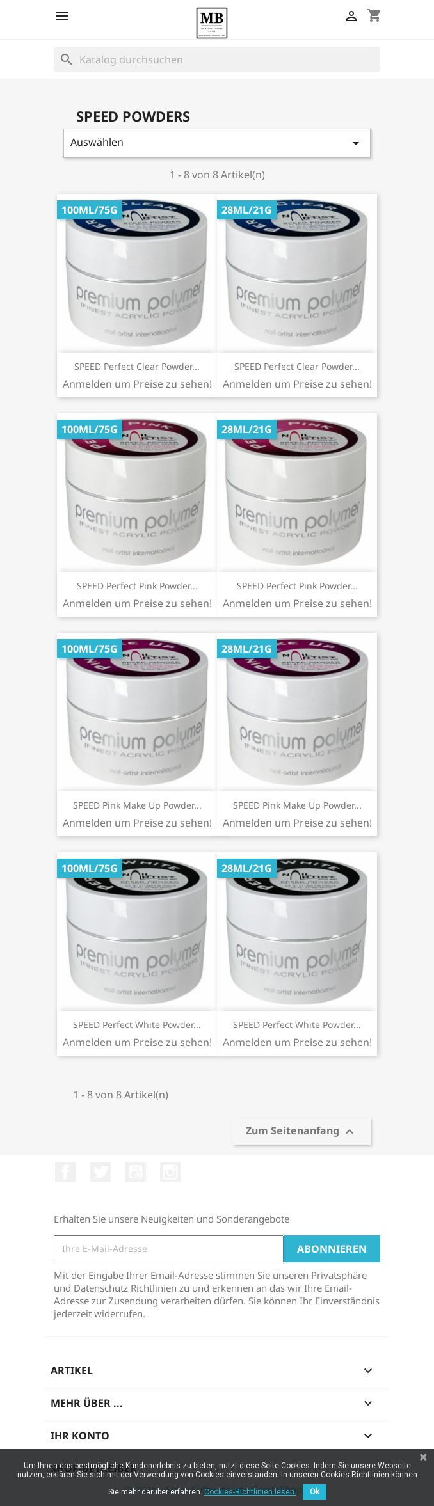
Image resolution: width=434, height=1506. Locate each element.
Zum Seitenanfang (301, 1132)
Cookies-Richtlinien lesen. (250, 1491)
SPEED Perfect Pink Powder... (137, 586)
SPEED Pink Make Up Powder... (137, 805)
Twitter (100, 1172)
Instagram (170, 1172)
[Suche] (217, 59)
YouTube (135, 1172)
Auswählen (217, 143)
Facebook (65, 1172)
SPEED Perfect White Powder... (137, 1025)
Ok (314, 1491)
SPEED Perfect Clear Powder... (137, 366)
